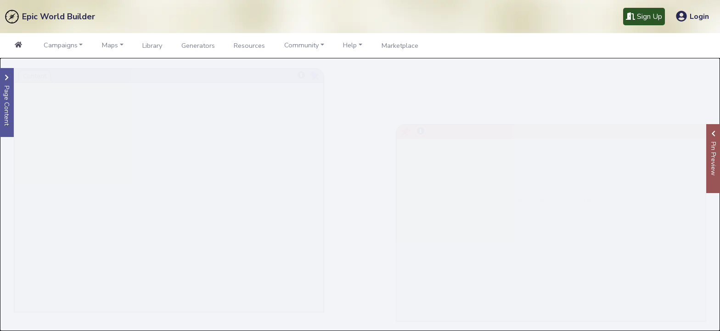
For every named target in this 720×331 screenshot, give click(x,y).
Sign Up (644, 16)
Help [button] (350, 45)
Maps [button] (110, 45)
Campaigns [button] (61, 45)
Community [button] (301, 45)
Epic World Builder (58, 16)
